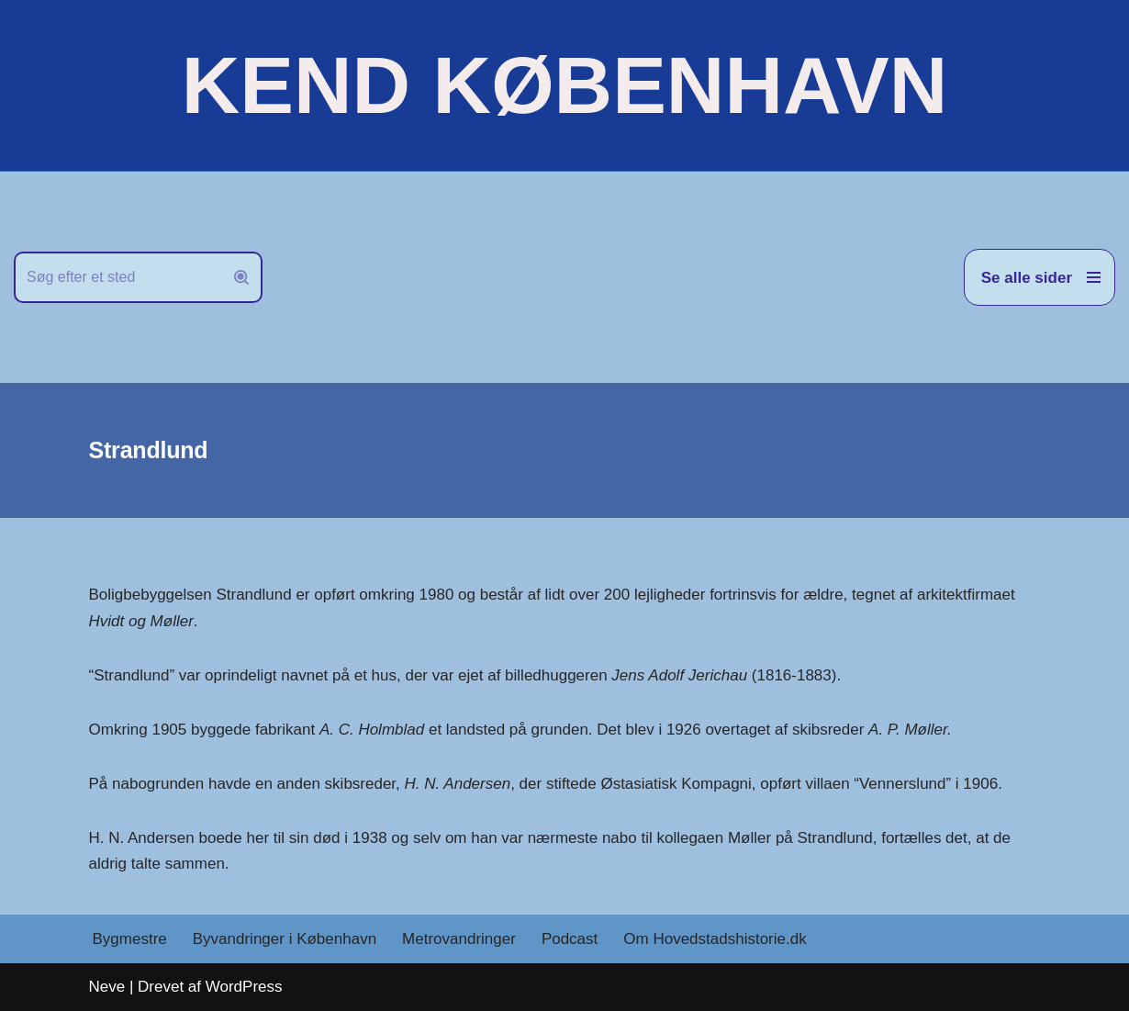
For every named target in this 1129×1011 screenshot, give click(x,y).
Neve (107, 986)
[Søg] (117, 277)
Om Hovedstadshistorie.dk (714, 939)
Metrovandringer (459, 939)
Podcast (570, 939)
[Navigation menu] (1039, 277)
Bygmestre (130, 939)
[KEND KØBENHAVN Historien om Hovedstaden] (564, 85)
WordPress (244, 986)
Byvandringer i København (284, 939)
